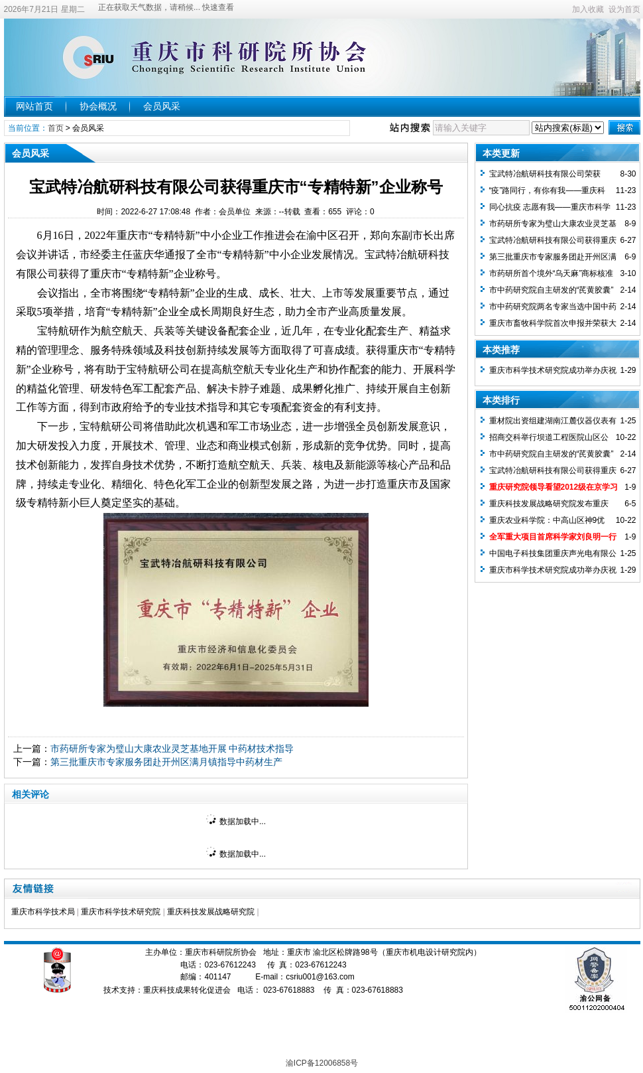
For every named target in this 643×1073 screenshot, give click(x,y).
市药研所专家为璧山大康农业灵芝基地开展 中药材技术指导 (172, 748)
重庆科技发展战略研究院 (211, 911)
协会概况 (98, 106)
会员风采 (161, 106)
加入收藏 (588, 9)
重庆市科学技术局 (43, 911)
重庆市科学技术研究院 (120, 911)
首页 (56, 128)
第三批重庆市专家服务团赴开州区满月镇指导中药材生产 (166, 761)
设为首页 (624, 9)
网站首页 (34, 106)
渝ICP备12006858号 (322, 1063)
